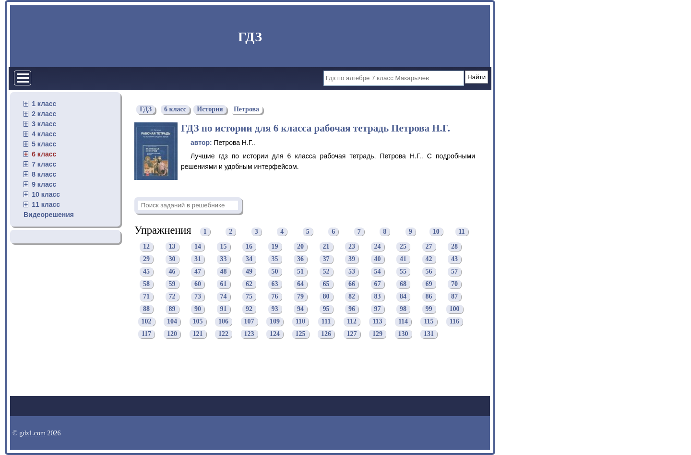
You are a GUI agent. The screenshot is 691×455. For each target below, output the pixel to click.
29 (146, 259)
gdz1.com (32, 433)
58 (146, 283)
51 (300, 271)
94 (300, 308)
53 (351, 271)
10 (436, 231)
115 (428, 321)
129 (377, 333)
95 (326, 308)
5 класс (44, 144)
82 (351, 296)
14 (197, 246)
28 (454, 246)
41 (403, 259)
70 (454, 283)
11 (462, 231)
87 (454, 296)
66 (351, 283)
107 (249, 321)
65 (326, 283)
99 (429, 308)
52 (326, 271)
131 (429, 333)
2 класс (44, 114)
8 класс (44, 174)
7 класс (44, 164)
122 (223, 333)
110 (300, 321)
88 (146, 308)
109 (275, 321)
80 (326, 296)
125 (301, 333)
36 (300, 259)
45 (146, 271)
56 (429, 271)
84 (403, 296)
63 (275, 283)
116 (454, 321)
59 (172, 283)
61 (223, 283)
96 (351, 308)
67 (377, 283)
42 (429, 259)
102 (147, 321)
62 (249, 283)
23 (351, 246)
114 (403, 321)
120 (172, 333)
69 (429, 283)
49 (249, 271)
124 (275, 333)
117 (146, 333)
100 (455, 308)
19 (275, 246)
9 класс (44, 184)
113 (377, 321)
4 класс (44, 134)
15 (223, 246)
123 (249, 333)
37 (326, 259)
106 (223, 321)
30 (172, 259)
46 (172, 271)
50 (275, 271)
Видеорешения (49, 214)
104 (172, 321)
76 (275, 296)
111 (326, 321)
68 (403, 283)
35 (275, 259)
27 (429, 246)
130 (403, 333)
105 (198, 321)
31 (197, 259)
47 (197, 271)
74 (223, 296)
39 (351, 259)
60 (197, 283)
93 (275, 308)
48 (223, 271)
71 (146, 296)
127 (352, 333)
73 (197, 296)
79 (300, 296)
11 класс (46, 204)
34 (249, 259)
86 (429, 296)
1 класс (44, 104)
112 (352, 321)
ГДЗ (250, 36)
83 (377, 296)
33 (223, 259)
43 (454, 259)
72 (172, 296)
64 (300, 283)
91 (223, 308)
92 (249, 308)
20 (300, 246)
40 (377, 259)
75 (249, 296)
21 (326, 246)
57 (454, 271)
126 (326, 333)
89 (172, 308)
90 (197, 308)
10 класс (46, 194)
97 (377, 308)
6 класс (44, 154)
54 (377, 271)
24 (377, 246)
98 (403, 308)
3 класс (44, 124)
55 (403, 271)
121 (198, 333)
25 (403, 246)
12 (146, 246)
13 (172, 246)
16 (249, 246)
